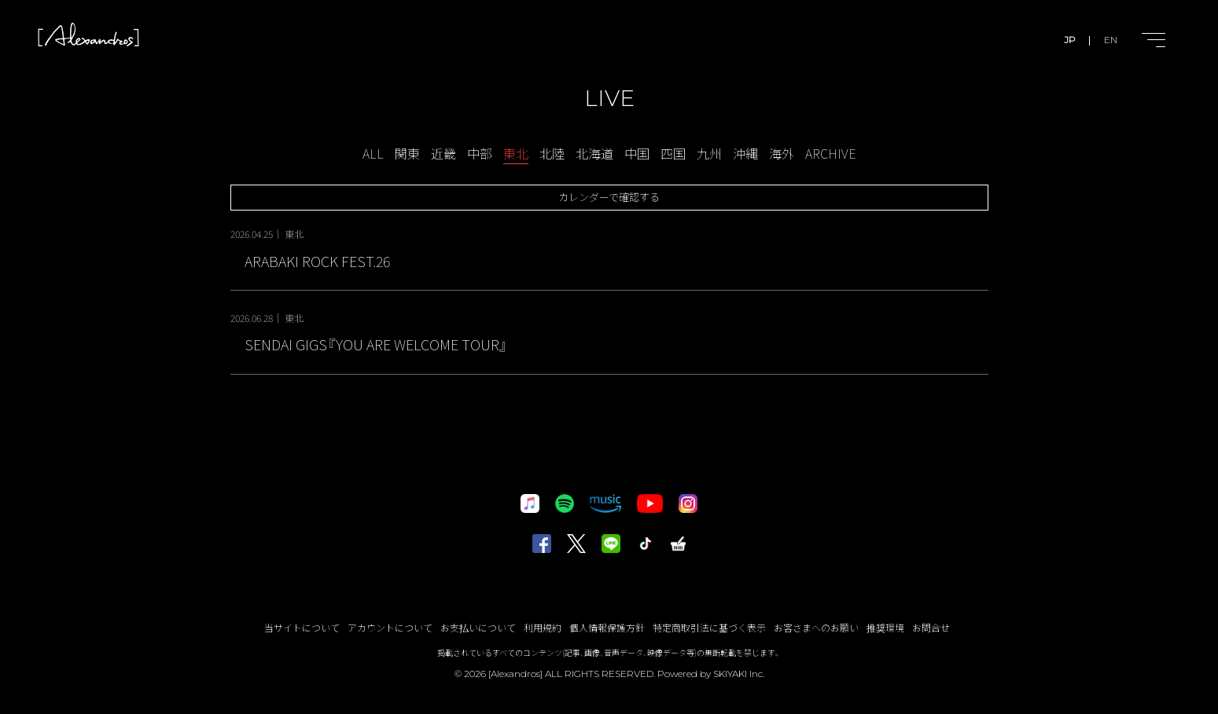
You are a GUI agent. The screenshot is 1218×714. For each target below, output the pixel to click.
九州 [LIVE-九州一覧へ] (709, 153)
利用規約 (542, 627)
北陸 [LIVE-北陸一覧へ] (552, 153)
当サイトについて (302, 627)
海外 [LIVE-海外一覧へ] (781, 153)
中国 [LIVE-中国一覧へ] (636, 153)
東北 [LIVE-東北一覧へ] (515, 153)
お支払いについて (478, 627)
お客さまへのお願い (816, 627)
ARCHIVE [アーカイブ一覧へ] (830, 153)
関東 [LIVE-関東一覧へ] (407, 153)
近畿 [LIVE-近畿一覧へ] (443, 153)
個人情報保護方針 (607, 627)
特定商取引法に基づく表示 (709, 627)
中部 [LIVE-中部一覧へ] (479, 153)
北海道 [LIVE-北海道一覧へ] (594, 153)
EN (1110, 40)
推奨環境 (885, 627)
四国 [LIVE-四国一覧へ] (673, 153)
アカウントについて (390, 627)
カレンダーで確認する (609, 196)
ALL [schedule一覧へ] (373, 153)
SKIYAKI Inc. (738, 673)
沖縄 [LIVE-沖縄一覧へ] (745, 153)
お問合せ (931, 627)
